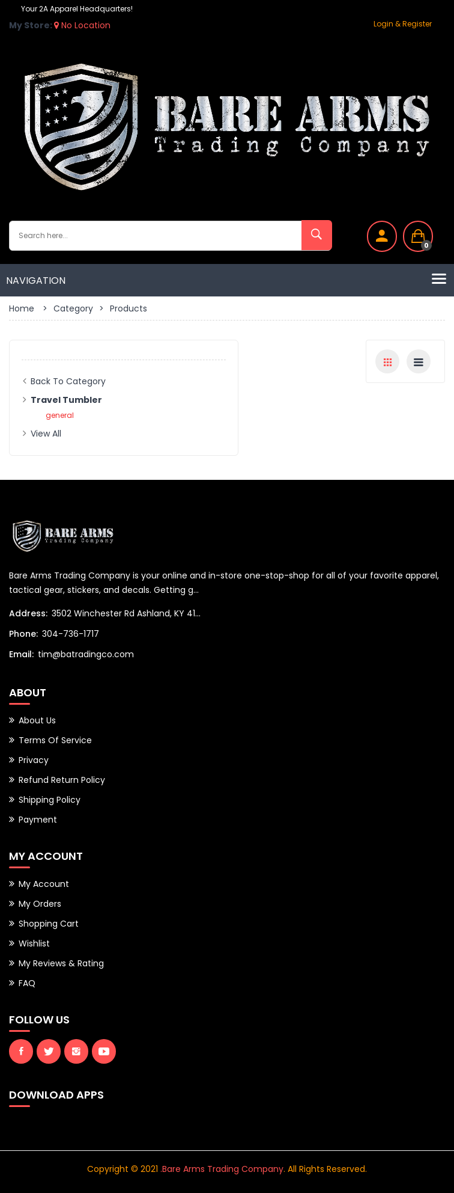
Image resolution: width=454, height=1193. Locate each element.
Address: (28, 613)
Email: (21, 654)
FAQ (27, 983)
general (60, 415)
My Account (44, 884)
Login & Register (403, 24)
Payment (38, 820)
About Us (37, 720)
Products (128, 308)
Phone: (23, 634)
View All (46, 434)
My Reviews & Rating (61, 963)
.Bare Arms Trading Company (221, 1169)
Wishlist (34, 943)
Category (73, 308)
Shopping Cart (49, 924)
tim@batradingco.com (86, 654)
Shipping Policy (49, 800)
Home (21, 308)
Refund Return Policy (62, 780)
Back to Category (68, 381)
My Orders (40, 904)
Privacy (34, 760)
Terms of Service (55, 740)
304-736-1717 (70, 634)
